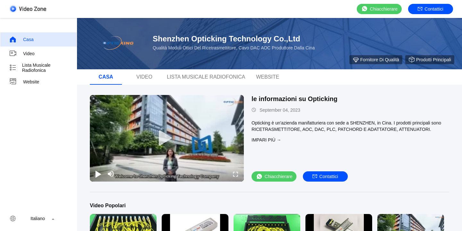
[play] (167, 138)
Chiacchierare (379, 8)
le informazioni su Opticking (295, 98)
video (22, 53)
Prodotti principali (429, 59)
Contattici (430, 9)
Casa (21, 39)
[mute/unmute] (111, 174)
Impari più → (266, 139)
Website (24, 82)
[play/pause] (98, 174)
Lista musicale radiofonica (29, 68)
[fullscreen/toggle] (235, 174)
